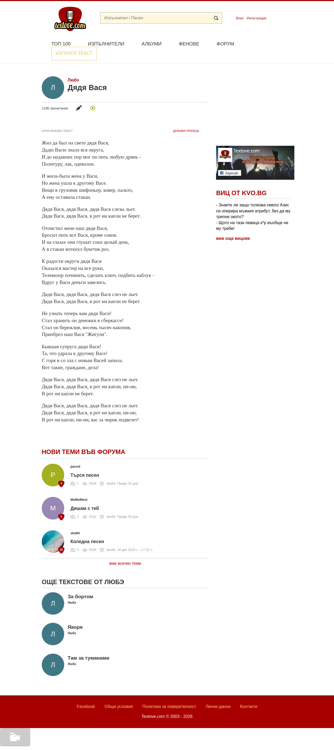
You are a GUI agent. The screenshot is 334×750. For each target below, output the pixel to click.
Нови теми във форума (83, 439)
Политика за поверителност (169, 694)
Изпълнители (106, 43)
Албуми (151, 43)
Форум (225, 43)
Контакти (249, 694)
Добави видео (13, 743)
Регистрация (256, 18)
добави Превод (186, 118)
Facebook (86, 694)
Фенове (189, 43)
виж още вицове (233, 226)
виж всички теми (125, 551)
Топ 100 (61, 43)
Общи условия (118, 694)
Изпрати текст (267, 43)
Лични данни (218, 694)
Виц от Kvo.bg (241, 180)
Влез (239, 18)
